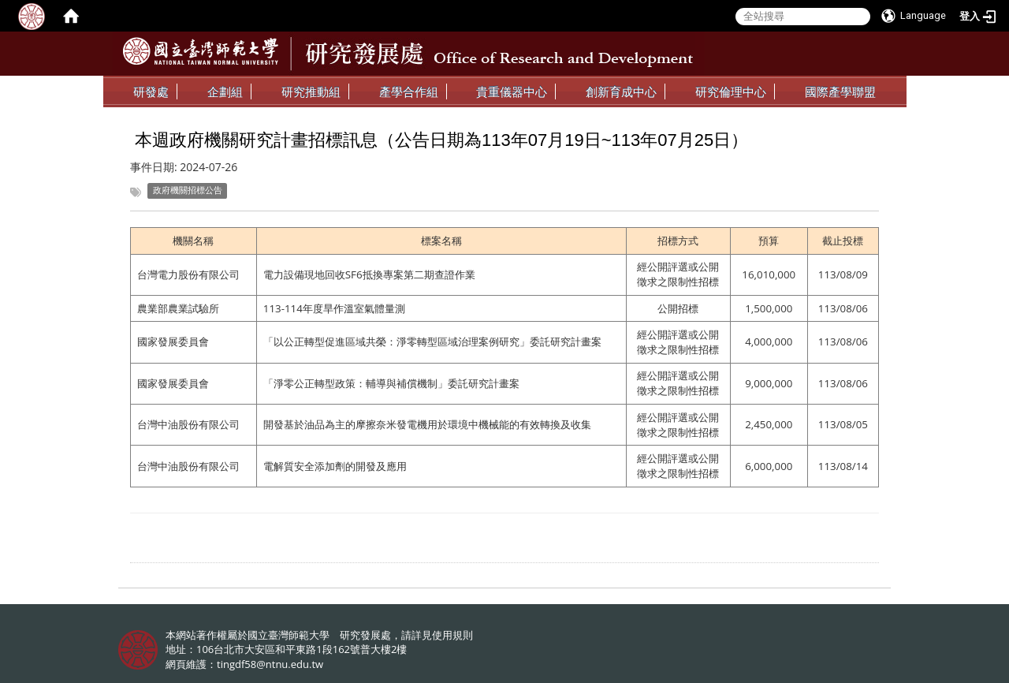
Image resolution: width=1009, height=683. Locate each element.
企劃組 (225, 91)
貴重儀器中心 (511, 91)
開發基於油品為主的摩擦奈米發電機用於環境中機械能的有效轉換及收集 (427, 424)
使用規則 (452, 635)
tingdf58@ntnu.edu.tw (270, 664)
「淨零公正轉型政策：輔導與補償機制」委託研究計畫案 (391, 383)
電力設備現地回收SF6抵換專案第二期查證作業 (369, 274)
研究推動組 (311, 91)
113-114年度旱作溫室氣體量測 (334, 308)
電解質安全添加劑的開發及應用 (335, 466)
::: (877, 87)
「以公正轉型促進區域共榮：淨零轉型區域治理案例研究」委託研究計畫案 (432, 341)
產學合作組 (408, 91)
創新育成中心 (621, 91)
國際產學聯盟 (840, 91)
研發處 (151, 91)
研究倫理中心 (730, 91)
